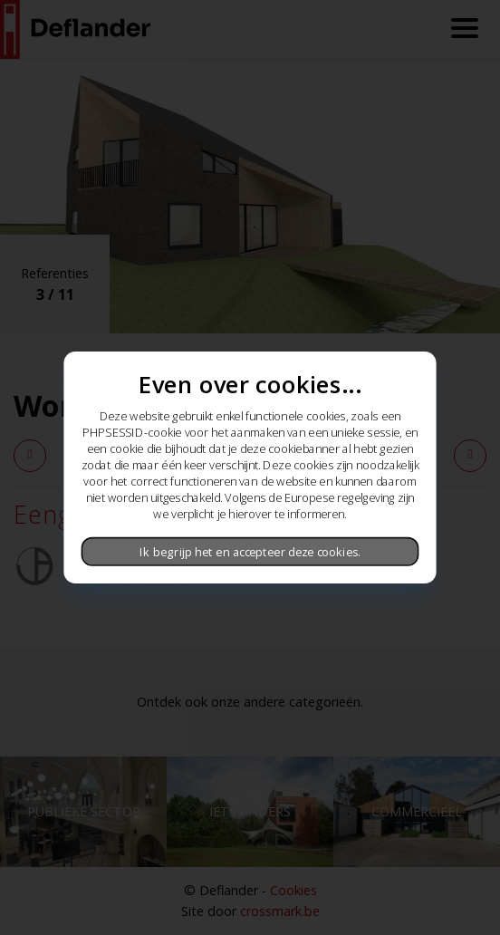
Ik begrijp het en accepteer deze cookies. (249, 552)
